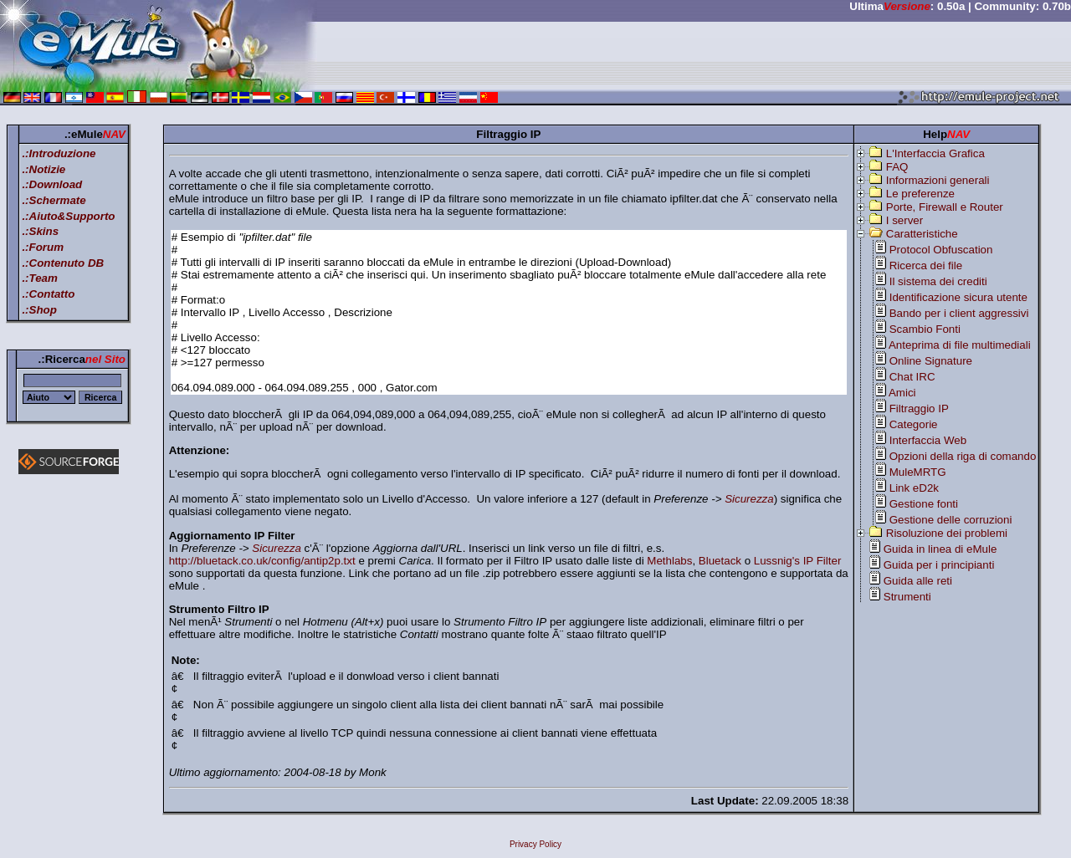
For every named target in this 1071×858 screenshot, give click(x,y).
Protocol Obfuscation (941, 249)
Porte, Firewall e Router (944, 207)
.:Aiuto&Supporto (68, 216)
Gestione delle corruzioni (950, 519)
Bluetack (720, 560)
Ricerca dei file (925, 265)
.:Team (39, 278)
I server (904, 220)
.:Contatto (48, 294)
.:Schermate (53, 200)
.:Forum (43, 247)
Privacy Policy (535, 844)
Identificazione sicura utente (958, 297)
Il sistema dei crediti (938, 281)
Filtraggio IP (919, 408)
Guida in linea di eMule (940, 549)
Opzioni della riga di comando (963, 456)
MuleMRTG (917, 472)
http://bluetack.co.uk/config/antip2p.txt (262, 560)
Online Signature (930, 361)
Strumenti (907, 596)
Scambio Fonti (925, 329)
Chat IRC (912, 376)
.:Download (52, 184)
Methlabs (669, 560)
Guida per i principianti (939, 565)
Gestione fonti (923, 504)
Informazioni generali (938, 180)
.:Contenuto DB (63, 263)
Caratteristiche (922, 233)
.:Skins (40, 231)
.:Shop (39, 310)
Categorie (913, 424)
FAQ (897, 167)
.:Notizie (43, 169)
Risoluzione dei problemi (946, 533)
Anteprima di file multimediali (960, 345)
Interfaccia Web (927, 440)
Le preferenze (920, 193)
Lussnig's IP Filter (798, 560)
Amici (902, 392)
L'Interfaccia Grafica (935, 153)
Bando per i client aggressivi (959, 313)
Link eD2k (914, 488)
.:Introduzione (58, 153)
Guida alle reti (918, 581)
